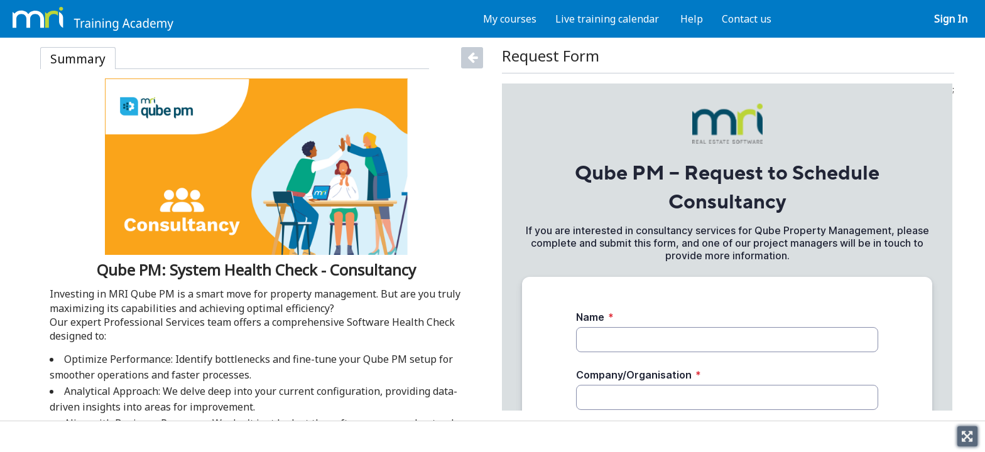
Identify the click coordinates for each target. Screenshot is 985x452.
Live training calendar (607, 19)
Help (691, 19)
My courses (509, 19)
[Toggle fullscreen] (967, 436)
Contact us (746, 19)
